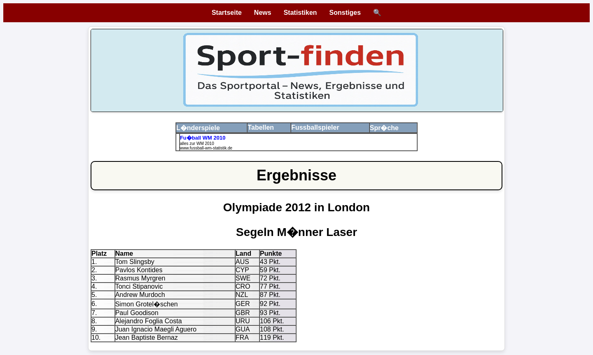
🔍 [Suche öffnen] (377, 12)
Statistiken (300, 12)
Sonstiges (345, 12)
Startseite (227, 12)
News (262, 12)
